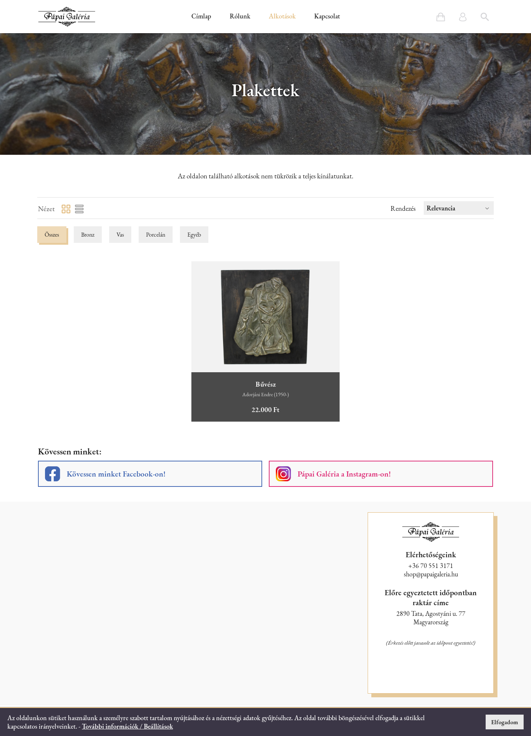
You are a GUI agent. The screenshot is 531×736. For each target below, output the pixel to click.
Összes (52, 234)
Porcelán (155, 234)
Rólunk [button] (240, 16)
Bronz (87, 234)
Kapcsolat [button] (327, 16)
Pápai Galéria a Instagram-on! (344, 474)
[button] (66, 16)
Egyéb (194, 234)
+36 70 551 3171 (430, 565)
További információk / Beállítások (127, 726)
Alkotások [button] (282, 16)
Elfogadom (504, 722)
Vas (120, 234)
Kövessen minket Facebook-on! (116, 474)
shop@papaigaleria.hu (431, 574)
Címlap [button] (201, 16)
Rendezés (403, 208)
